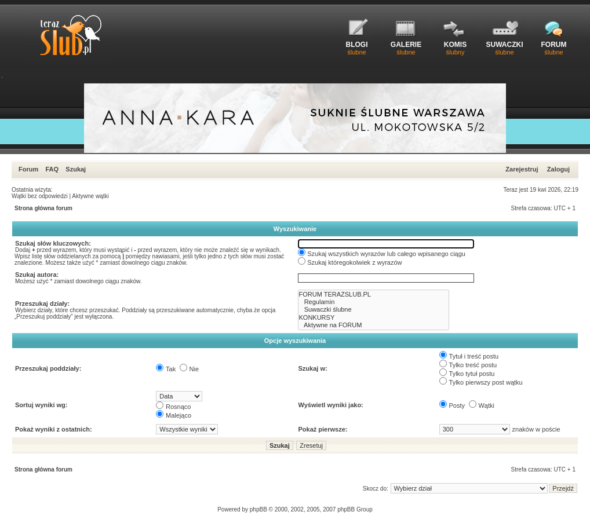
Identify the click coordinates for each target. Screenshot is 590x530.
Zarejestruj (521, 169)
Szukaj (75, 169)
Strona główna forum (43, 208)
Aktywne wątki (90, 196)
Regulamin (374, 302)
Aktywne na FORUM (374, 325)
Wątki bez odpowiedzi (40, 196)
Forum (28, 169)
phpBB (258, 509)
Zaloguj (558, 169)
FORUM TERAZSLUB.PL (374, 294)
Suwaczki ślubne (374, 309)
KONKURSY (374, 317)
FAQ (52, 169)
